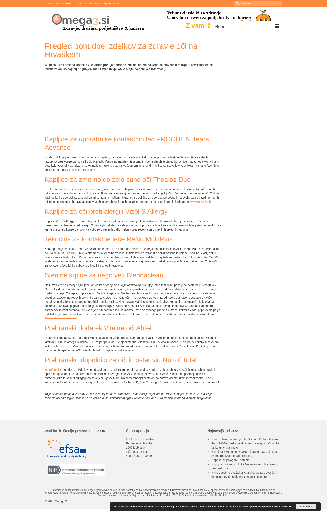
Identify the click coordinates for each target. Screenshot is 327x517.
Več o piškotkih (282, 506)
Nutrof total (52, 369)
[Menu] (246, 26)
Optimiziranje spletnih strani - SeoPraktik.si (205, 495)
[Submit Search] (237, 3)
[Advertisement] (133, 103)
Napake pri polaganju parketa (230, 460)
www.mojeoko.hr (201, 201)
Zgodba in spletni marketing (148, 495)
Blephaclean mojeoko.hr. (61, 318)
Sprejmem (306, 506)
